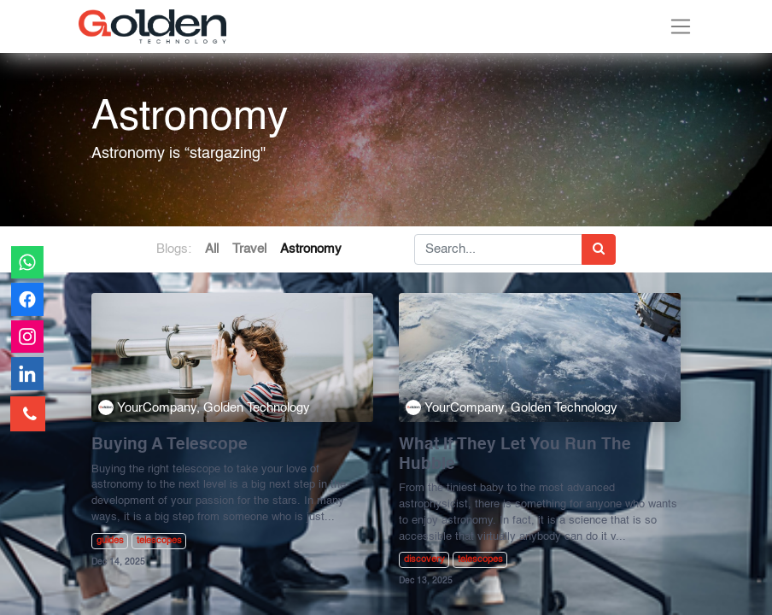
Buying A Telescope (169, 445)
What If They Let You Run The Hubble (515, 454)
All (212, 249)
